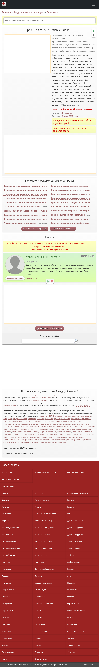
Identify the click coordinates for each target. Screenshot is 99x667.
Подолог (5, 617)
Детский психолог (74, 541)
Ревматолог (72, 624)
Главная (6, 12)
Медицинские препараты (45, 472)
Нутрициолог (40, 597)
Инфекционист (73, 562)
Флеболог (39, 652)
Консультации (8, 472)
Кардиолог (6, 569)
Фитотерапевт (8, 652)
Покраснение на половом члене (19, 223)
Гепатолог (39, 507)
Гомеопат (71, 514)
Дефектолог (72, 555)
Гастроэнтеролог (42, 500)
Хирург (5, 659)
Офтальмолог (73, 604)
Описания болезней (75, 472)
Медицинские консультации (28, 12)
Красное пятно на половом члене (68, 215)
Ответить (31, 278)
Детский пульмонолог (11, 548)
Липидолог (6, 576)
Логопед (38, 576)
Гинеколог (6, 514)
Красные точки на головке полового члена (25, 186)
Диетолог (6, 562)
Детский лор (7, 534)
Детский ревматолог (43, 548)
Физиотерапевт (73, 645)
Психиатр (71, 617)
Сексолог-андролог (75, 631)
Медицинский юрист (43, 583)
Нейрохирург (40, 590)
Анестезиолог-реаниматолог (79, 493)
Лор (69, 576)
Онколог (70, 597)
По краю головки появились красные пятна (73, 207)
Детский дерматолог (10, 528)
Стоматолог (7, 638)
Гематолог (71, 500)
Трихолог (71, 638)
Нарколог (71, 583)
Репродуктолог (41, 631)
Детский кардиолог (75, 528)
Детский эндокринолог (44, 555)
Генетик (5, 507)
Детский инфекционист (44, 528)
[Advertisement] (27, 54)
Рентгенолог (7, 631)
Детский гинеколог (75, 521)
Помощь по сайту (32, 665)
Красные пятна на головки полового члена (25, 190)
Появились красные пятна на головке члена (74, 190)
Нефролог (6, 597)
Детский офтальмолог (44, 541)
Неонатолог (72, 590)
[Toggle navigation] (93, 4)
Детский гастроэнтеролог (45, 521)
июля (66, 116)
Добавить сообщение (49, 328)
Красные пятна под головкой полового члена (74, 223)
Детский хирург (8, 555)
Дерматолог (7, 521)
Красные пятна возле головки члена (69, 219)
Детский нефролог (75, 534)
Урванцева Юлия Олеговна (43, 257)
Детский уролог (73, 548)
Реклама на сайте (91, 665)
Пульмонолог (40, 624)
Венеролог (52, 12)
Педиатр (38, 611)
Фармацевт (39, 645)
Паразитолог (7, 611)
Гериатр (70, 507)
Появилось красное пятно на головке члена (25, 194)
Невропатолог (8, 590)
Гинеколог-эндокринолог (45, 514)
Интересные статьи (10, 479)
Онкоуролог (7, 604)
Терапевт (39, 638)
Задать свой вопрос (63, 229)
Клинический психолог (44, 569)
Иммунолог (39, 562)
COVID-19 (6, 493)
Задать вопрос (10, 465)
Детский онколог (9, 541)
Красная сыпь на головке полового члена (24, 202)
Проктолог (39, 617)
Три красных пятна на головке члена (22, 207)
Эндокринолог (41, 659)
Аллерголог (40, 493)
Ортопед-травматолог (44, 604)
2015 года (73, 116)
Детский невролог (42, 534)
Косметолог (72, 569)
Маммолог (6, 583)
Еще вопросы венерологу (34, 229)
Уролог (5, 645)
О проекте (21, 665)
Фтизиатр (71, 652)
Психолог (6, 624)
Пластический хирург (76, 611)
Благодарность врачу (15, 278)
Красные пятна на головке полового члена (25, 198)
